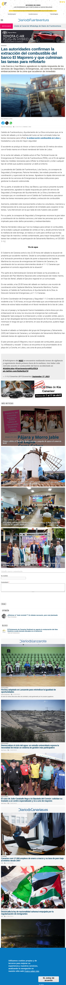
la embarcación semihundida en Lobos (43, 138)
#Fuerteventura (22, 368)
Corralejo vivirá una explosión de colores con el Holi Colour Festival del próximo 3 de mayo (31, 564)
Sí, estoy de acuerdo (48, 979)
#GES (21, 360)
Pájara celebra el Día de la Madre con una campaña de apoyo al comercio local (32, 442)
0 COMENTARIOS (18, 126)
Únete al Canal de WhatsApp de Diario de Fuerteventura (37, 26)
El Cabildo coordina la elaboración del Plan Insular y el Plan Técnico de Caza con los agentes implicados (31, 523)
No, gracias (41, 984)
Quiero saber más (31, 971)
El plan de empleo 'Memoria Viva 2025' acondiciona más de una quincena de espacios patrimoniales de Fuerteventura (32, 483)
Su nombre (4, 576)
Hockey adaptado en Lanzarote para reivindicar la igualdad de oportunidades (28, 691)
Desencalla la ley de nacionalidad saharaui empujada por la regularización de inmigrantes (27, 912)
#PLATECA (33, 368)
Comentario (5, 582)
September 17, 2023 (41, 376)
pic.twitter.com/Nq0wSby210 (15, 371)
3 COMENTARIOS (13, 750)
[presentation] (15, 598)
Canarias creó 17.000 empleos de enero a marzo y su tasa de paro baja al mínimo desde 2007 (32, 859)
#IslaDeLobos (9, 368)
